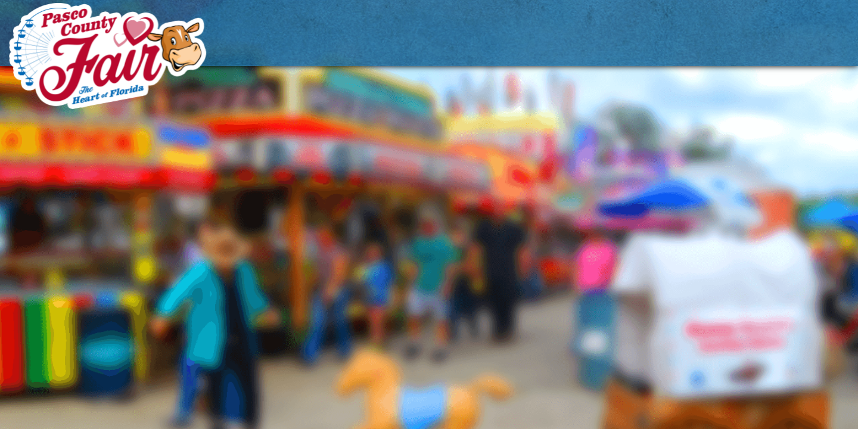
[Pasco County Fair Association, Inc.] (108, 55)
